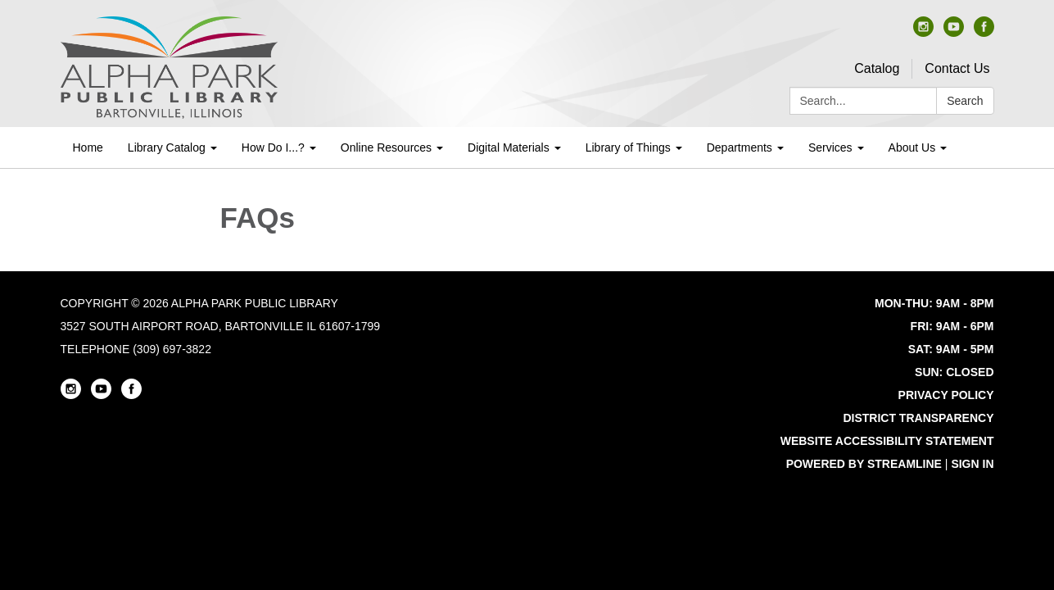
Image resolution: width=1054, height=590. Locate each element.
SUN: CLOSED (954, 372)
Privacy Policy (946, 395)
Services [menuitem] (830, 147)
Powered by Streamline (864, 463)
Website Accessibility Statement (887, 440)
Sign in (972, 463)
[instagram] (923, 32)
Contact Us (957, 68)
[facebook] (984, 32)
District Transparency (918, 417)
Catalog (876, 68)
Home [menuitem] (88, 147)
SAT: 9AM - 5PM (951, 349)
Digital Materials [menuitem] (509, 147)
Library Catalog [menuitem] (167, 147)
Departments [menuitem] (739, 147)
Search (965, 100)
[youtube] (953, 32)
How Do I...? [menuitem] (273, 147)
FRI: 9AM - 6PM (952, 326)
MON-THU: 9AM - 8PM (934, 303)
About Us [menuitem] (912, 147)
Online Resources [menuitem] (386, 147)
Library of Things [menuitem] (628, 147)
